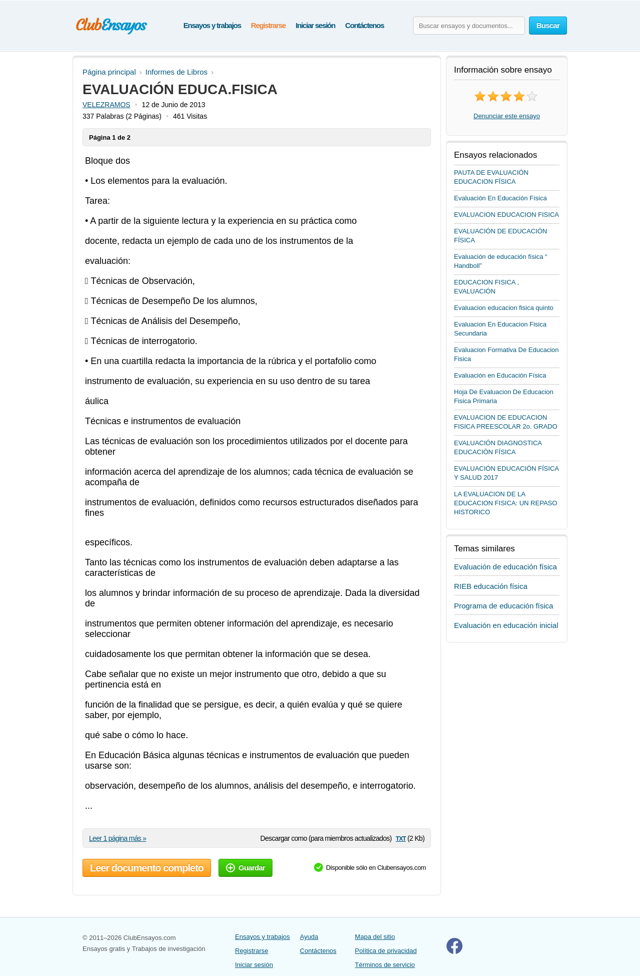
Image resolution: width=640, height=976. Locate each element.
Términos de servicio (385, 964)
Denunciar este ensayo (507, 116)
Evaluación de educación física (505, 566)
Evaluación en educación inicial (506, 625)
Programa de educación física (503, 605)
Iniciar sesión (315, 25)
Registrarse (268, 25)
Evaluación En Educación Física (500, 198)
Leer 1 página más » (117, 838)
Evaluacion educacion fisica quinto (504, 307)
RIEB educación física (491, 586)
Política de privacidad (386, 950)
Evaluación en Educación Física (500, 375)
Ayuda (309, 936)
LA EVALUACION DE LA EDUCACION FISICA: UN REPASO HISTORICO (505, 503)
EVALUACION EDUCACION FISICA (506, 214)
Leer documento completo (147, 867)
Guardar (245, 867)
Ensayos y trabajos (212, 25)
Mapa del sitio (375, 936)
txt (401, 838)
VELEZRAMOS (106, 105)
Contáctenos (364, 25)
